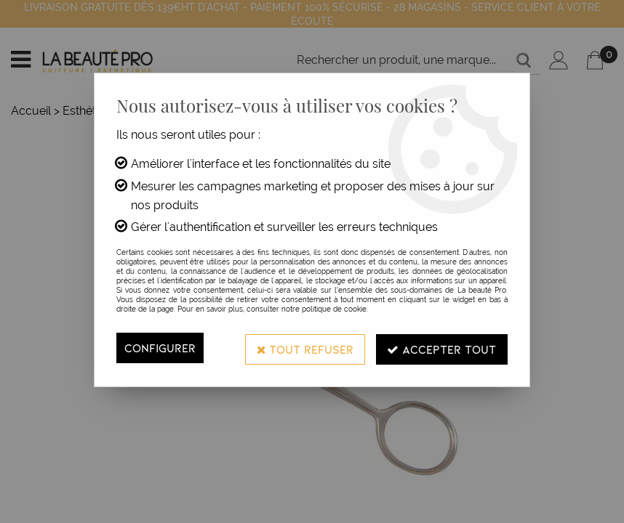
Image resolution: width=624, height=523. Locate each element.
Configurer (160, 347)
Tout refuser (304, 347)
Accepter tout (441, 347)
